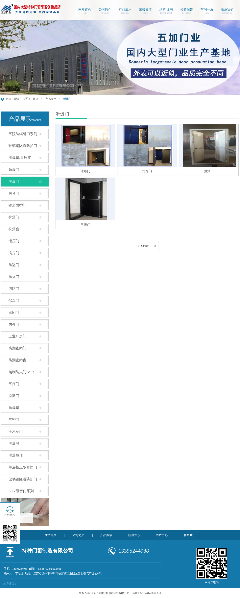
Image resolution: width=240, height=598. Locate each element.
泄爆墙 (14, 443)
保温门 (14, 301)
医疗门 (14, 384)
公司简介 (105, 11)
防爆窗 (14, 408)
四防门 (14, 289)
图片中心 (162, 535)
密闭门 (14, 312)
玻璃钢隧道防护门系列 (19, 147)
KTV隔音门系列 (21, 491)
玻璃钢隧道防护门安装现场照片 (19, 480)
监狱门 (14, 396)
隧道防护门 (17, 205)
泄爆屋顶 (16, 455)
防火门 (14, 277)
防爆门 (14, 170)
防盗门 (14, 265)
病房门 (14, 253)
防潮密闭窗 (17, 360)
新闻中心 (134, 535)
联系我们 (227, 11)
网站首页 (84, 11)
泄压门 (14, 241)
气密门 (14, 420)
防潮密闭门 (17, 348)
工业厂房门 (17, 336)
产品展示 (125, 11)
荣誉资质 (145, 11)
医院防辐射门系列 (23, 134)
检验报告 (186, 11)
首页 (35, 98)
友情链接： (10, 583)
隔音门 (14, 193)
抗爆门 (14, 217)
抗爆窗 (14, 229)
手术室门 (16, 432)
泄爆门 (67, 98)
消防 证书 (166, 11)
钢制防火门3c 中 (21, 372)
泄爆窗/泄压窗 (20, 158)
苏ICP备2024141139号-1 (146, 593)
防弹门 (14, 324)
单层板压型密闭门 (23, 467)
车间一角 (207, 11)
